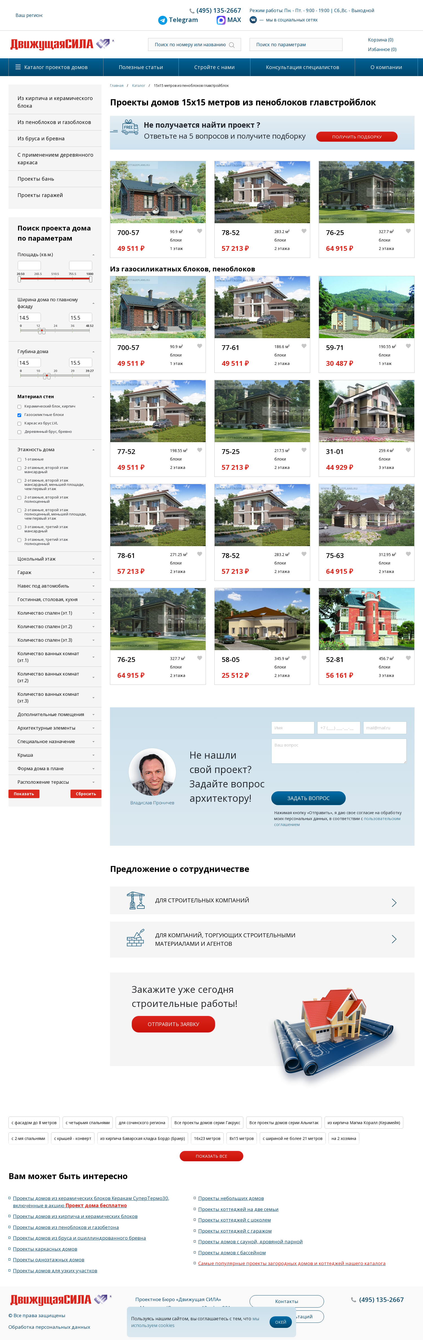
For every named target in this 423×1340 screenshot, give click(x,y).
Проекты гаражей (40, 195)
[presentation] (314, 775)
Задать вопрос (308, 798)
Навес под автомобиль (43, 586)
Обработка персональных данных (49, 1327)
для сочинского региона (142, 1122)
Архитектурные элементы (46, 728)
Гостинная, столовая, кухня (47, 599)
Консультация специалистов (302, 67)
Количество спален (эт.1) (44, 613)
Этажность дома (35, 449)
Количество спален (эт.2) (44, 626)
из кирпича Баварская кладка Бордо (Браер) (142, 1138)
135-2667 (219, 10)
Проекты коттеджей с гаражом (235, 1231)
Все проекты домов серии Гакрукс (207, 1122)
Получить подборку (357, 136)
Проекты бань (35, 178)
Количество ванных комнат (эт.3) (48, 697)
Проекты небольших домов (231, 1198)
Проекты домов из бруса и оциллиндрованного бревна (79, 1238)
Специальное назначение (46, 741)
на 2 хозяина (344, 1138)
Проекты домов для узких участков (55, 1270)
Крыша (25, 755)
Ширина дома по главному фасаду (47, 302)
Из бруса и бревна (41, 138)
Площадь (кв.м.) (35, 254)
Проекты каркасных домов (45, 1249)
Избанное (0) (382, 49)
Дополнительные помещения (50, 714)
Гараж (24, 572)
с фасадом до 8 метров (34, 1122)
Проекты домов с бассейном (232, 1252)
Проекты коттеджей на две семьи (238, 1209)
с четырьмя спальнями (88, 1122)
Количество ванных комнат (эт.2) (48, 677)
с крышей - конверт (72, 1138)
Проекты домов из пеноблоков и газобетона (66, 1227)
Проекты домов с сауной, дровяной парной (250, 1241)
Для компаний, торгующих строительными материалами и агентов (225, 939)
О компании (386, 67)
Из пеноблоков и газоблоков (54, 122)
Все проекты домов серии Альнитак (284, 1122)
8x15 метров (242, 1138)
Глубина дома (32, 351)
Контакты (286, 1301)
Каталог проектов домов (56, 67)
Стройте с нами (214, 67)
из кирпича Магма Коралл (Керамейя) (364, 1122)
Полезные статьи (141, 67)
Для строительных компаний (202, 900)
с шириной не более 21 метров (293, 1138)
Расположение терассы (43, 782)
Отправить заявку (173, 1024)
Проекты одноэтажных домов (48, 1259)
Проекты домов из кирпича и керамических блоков (75, 1216)
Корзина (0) (380, 40)
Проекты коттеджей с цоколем (234, 1220)
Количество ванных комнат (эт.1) (48, 656)
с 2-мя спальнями (28, 1138)
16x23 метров (207, 1138)
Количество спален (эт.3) (44, 640)
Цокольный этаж (36, 559)
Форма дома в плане (40, 768)
